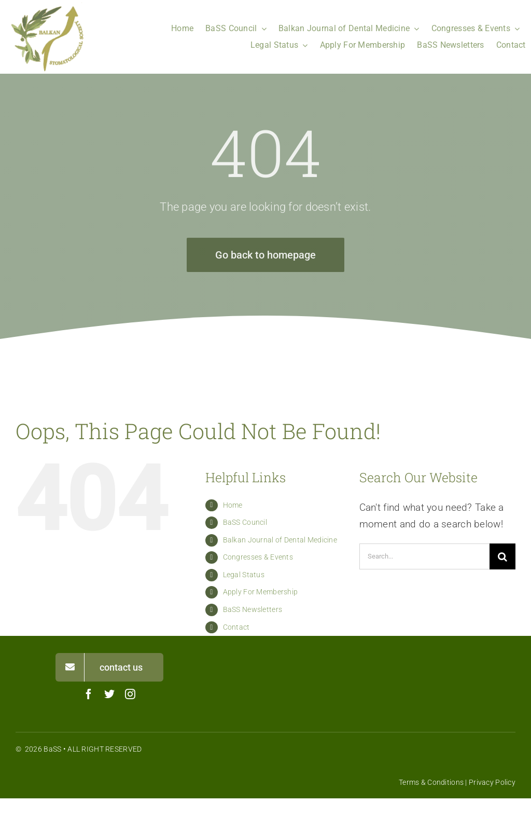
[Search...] (424, 556)
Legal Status (243, 574)
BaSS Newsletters (253, 609)
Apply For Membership (260, 592)
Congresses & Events (258, 557)
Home (233, 505)
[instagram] (130, 694)
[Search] (502, 556)
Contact (236, 627)
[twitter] (109, 694)
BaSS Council (245, 522)
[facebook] (88, 694)
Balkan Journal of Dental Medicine (280, 540)
